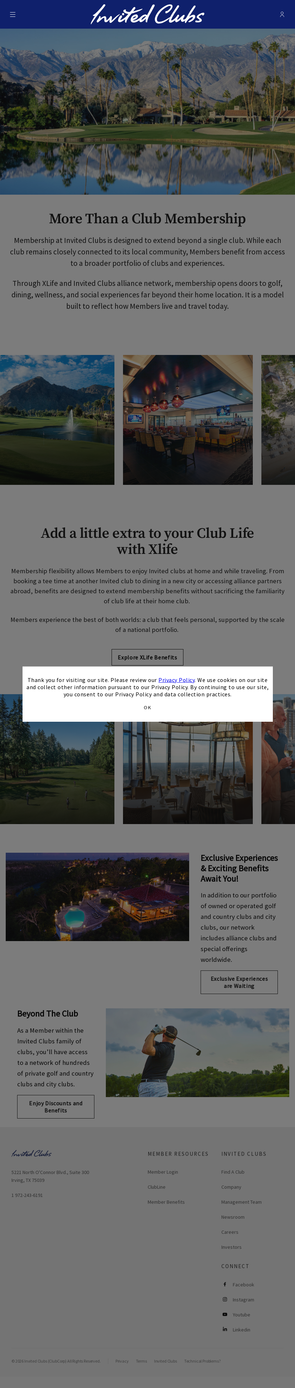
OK (147, 707)
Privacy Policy (176, 679)
